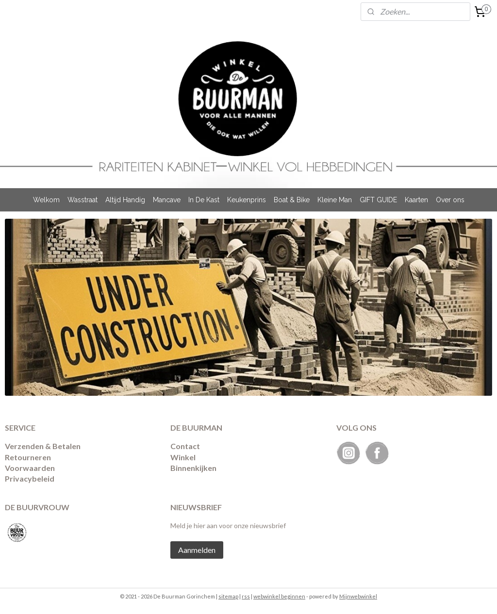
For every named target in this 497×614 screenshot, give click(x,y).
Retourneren (28, 457)
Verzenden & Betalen (43, 446)
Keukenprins (246, 200)
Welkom (46, 200)
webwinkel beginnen (279, 596)
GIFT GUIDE (378, 200)
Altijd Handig (125, 200)
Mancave (167, 200)
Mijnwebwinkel (358, 596)
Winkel (183, 457)
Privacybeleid (29, 478)
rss (246, 596)
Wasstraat (82, 200)
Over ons (450, 200)
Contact (185, 446)
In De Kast (203, 200)
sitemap (228, 596)
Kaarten (416, 200)
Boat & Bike (292, 200)
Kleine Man (334, 200)
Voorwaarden (30, 467)
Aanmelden (196, 549)
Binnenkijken (193, 467)
